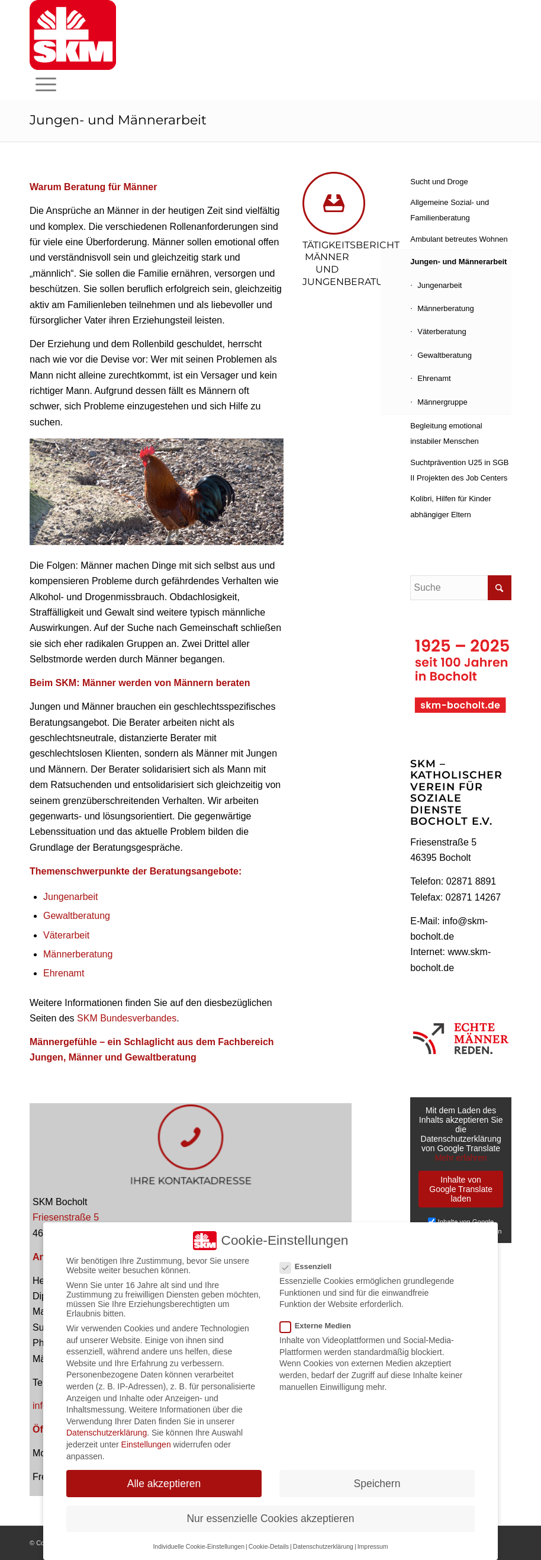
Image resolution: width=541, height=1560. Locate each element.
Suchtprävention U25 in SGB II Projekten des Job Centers (459, 470)
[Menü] (46, 85)
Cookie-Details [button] (269, 1546)
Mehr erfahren (461, 1157)
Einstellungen (146, 1444)
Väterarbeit (66, 935)
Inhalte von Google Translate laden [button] (460, 1189)
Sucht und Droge (439, 181)
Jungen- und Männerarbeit (118, 120)
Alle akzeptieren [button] (164, 1483)
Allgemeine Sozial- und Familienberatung (449, 210)
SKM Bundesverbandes (126, 1018)
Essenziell (310, 1266)
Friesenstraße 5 (66, 1217)
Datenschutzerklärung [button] (323, 1546)
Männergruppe (442, 402)
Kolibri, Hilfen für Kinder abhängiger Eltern (450, 506)
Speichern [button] (377, 1483)
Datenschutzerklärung (106, 1432)
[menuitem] (46, 85)
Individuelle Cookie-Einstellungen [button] (198, 1546)
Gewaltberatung (76, 916)
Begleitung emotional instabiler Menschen (446, 433)
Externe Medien (320, 1325)
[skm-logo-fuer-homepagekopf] (73, 35)
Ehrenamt (63, 973)
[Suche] (460, 587)
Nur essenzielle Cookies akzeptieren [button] (270, 1518)
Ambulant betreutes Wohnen (459, 239)
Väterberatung (441, 331)
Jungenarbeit (70, 897)
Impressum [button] (373, 1546)
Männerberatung (77, 954)
